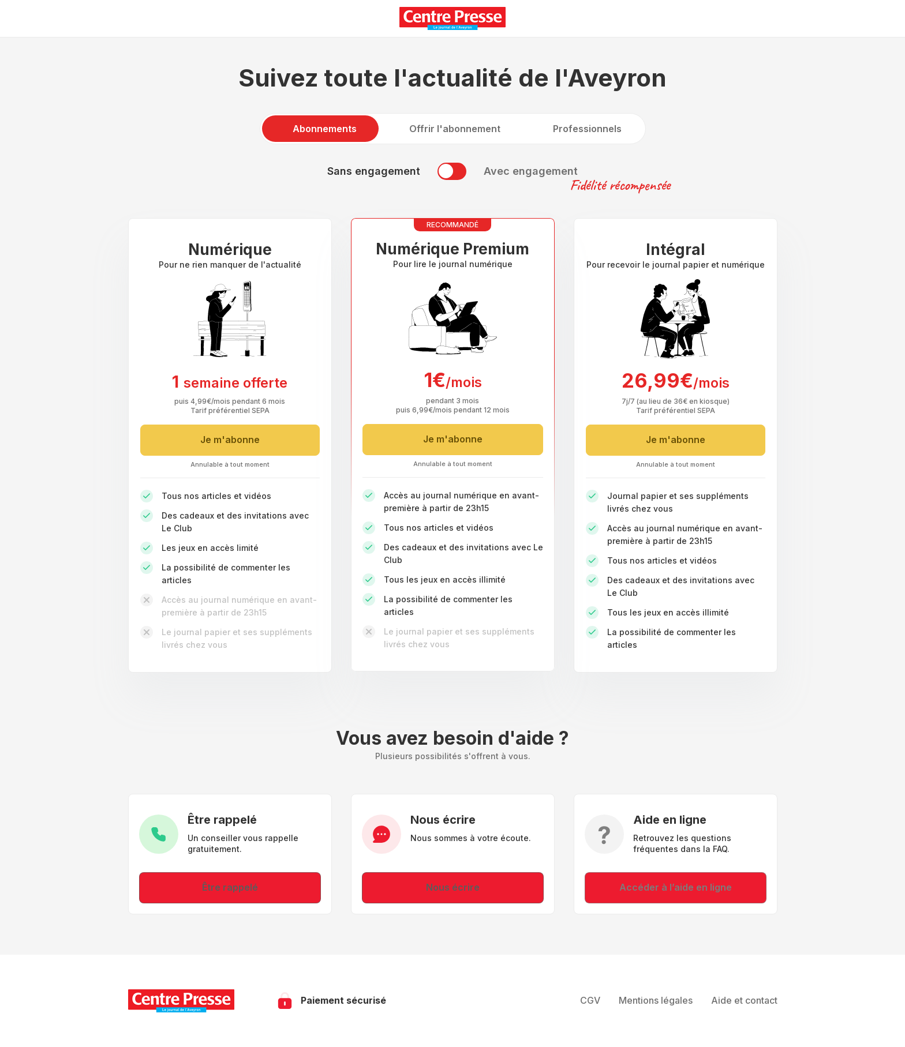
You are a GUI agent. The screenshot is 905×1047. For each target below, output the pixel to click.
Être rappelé (230, 887)
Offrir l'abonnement (454, 128)
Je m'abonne (230, 439)
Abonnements (325, 128)
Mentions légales (656, 1000)
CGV (590, 1000)
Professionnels (587, 128)
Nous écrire (453, 887)
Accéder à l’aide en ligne (675, 887)
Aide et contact (744, 1000)
